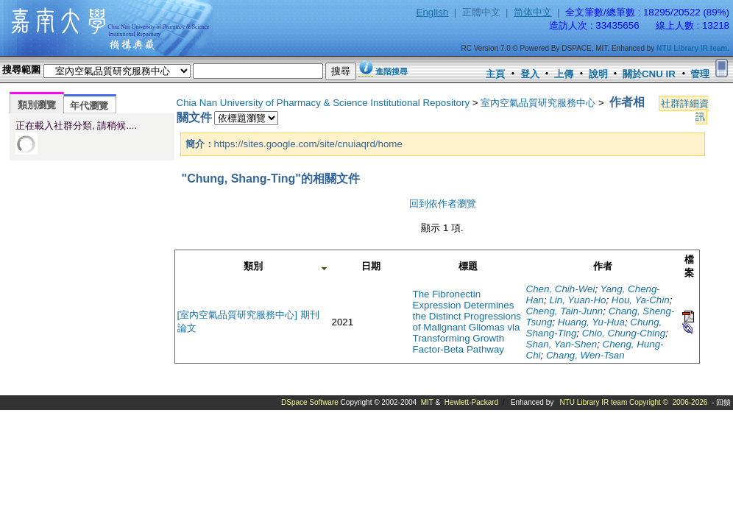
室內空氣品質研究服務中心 (538, 102)
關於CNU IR (649, 74)
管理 (699, 74)
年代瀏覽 (89, 105)
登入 (529, 74)
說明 (598, 74)
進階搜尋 (391, 71)
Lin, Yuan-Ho (577, 299)
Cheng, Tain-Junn (564, 311)
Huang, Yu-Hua (591, 322)
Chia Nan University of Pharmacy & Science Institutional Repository (323, 102)
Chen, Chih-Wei (560, 288)
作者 (602, 266)
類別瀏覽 (37, 104)
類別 (253, 266)
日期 (370, 266)
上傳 (563, 74)
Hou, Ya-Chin (641, 299)
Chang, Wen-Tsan (585, 355)
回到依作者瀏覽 (442, 203)
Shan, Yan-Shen (562, 344)
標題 (468, 266)
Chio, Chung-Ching (623, 333)
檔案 (689, 266)
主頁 (495, 74)
